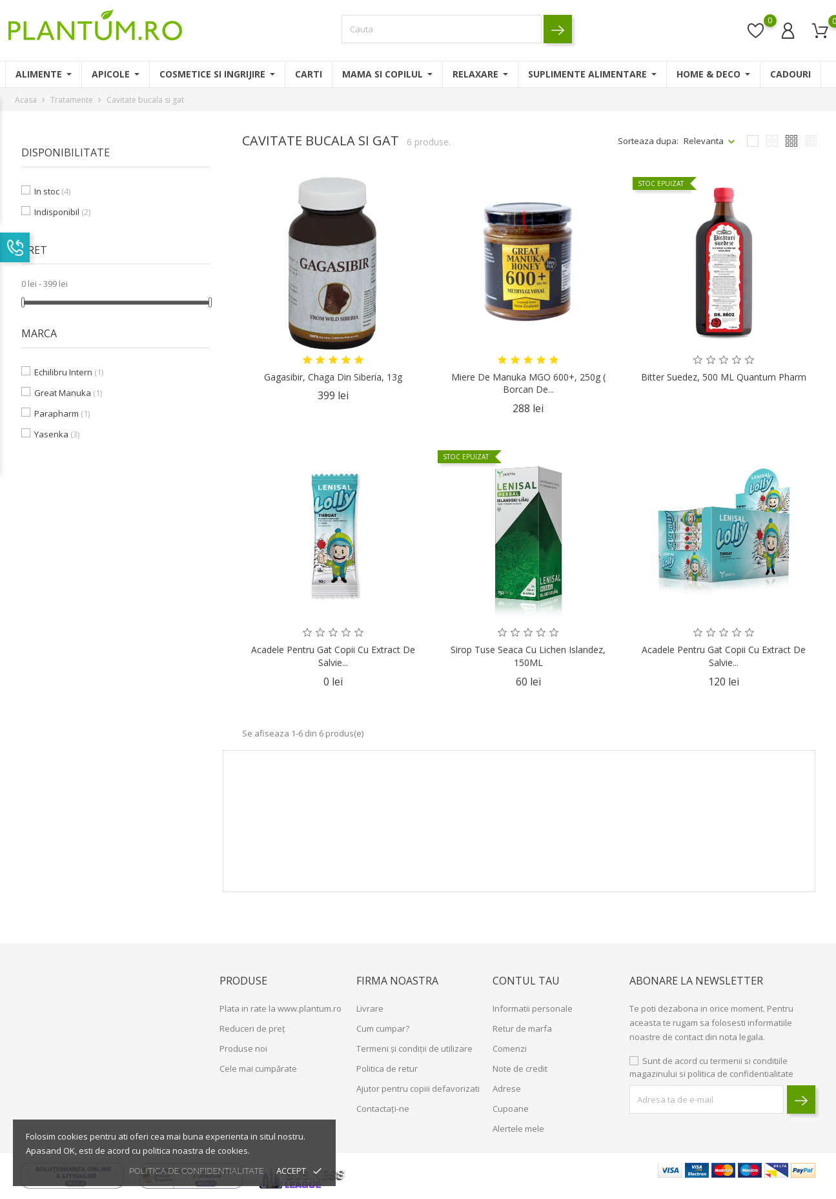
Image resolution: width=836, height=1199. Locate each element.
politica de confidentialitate (196, 1171)
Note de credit (520, 1068)
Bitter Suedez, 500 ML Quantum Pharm (723, 377)
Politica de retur (387, 1068)
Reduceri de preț (252, 1028)
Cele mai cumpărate (258, 1068)
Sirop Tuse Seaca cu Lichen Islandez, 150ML (528, 656)
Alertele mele (518, 1128)
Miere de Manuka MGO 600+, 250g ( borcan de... (528, 383)
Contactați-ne (382, 1108)
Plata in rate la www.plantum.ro (280, 1008)
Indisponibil (62, 212)
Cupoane (511, 1108)
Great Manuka (68, 393)
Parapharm (62, 413)
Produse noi (243, 1048)
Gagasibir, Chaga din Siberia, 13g (333, 377)
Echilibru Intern (68, 372)
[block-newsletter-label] (706, 1099)
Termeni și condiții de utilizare (414, 1048)
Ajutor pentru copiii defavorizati (418, 1088)
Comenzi (510, 1048)
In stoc (52, 191)
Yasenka (56, 434)
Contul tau (526, 981)
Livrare (369, 1008)
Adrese (507, 1088)
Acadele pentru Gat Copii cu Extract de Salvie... (333, 656)
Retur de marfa (522, 1028)
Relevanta (704, 141)
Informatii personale (533, 1008)
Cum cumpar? (382, 1028)
